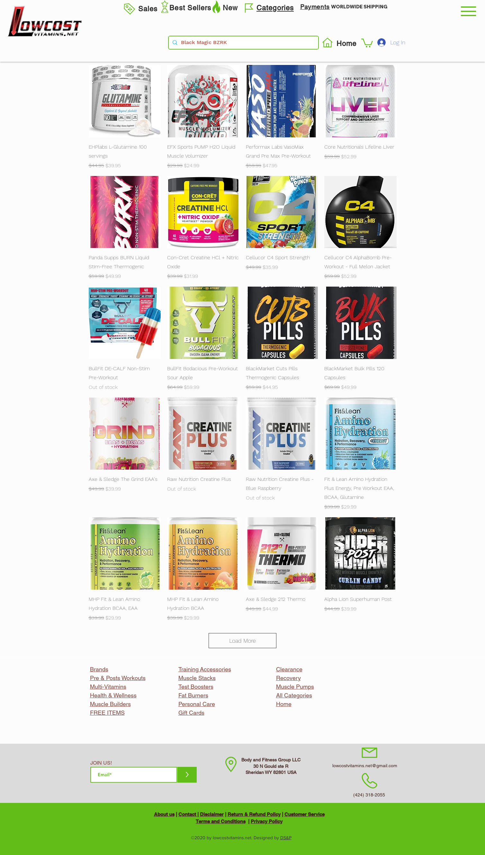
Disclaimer (212, 814)
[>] (187, 775)
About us (164, 814)
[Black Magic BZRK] (243, 42)
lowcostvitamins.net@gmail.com (364, 765)
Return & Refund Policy (254, 814)
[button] (468, 11)
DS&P (286, 837)
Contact (187, 814)
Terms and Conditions (221, 821)
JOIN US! (101, 763)
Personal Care (196, 704)
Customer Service (304, 814)
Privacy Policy (267, 821)
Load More (242, 640)
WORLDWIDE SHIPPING (359, 7)
